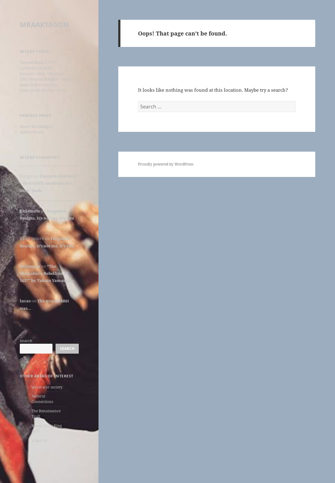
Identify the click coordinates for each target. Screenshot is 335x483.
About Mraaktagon (36, 126)
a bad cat (39, 440)
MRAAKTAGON (44, 24)
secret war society (47, 387)
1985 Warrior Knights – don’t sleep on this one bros (45, 82)
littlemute (30, 211)
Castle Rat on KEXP (36, 68)
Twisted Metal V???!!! (38, 62)
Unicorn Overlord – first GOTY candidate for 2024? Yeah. (48, 183)
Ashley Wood (31, 132)
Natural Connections (42, 398)
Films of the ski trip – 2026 (43, 90)
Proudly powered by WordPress (165, 164)
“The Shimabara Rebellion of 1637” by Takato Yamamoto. (47, 273)
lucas (25, 301)
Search (26, 340)
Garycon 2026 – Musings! (42, 73)
